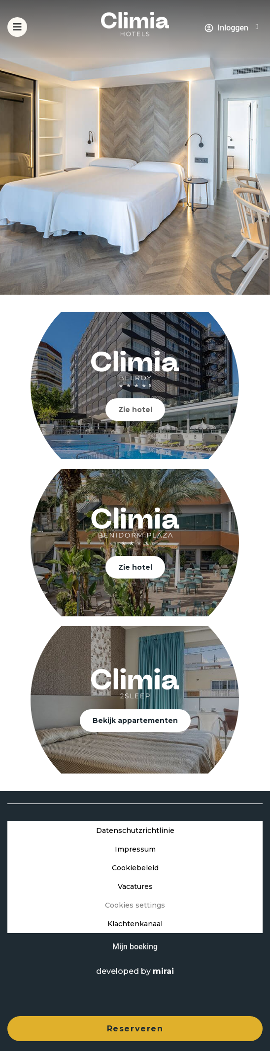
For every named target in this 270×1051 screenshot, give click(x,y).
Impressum (135, 849)
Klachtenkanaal (135, 923)
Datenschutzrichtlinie (135, 830)
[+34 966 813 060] (257, 26)
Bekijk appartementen (135, 720)
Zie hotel (135, 409)
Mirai (163, 971)
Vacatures (135, 886)
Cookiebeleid (135, 867)
